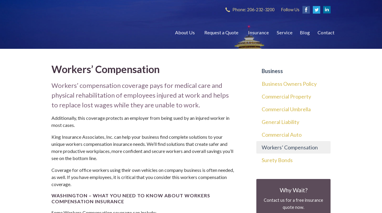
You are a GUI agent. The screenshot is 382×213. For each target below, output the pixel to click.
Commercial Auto (282, 134)
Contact (326, 32)
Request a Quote (221, 32)
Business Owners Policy (289, 83)
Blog (305, 32)
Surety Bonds (277, 160)
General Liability (280, 122)
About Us (185, 32)
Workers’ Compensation (290, 147)
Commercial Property (286, 96)
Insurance (258, 32)
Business (272, 71)
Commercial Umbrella (286, 109)
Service (284, 32)
